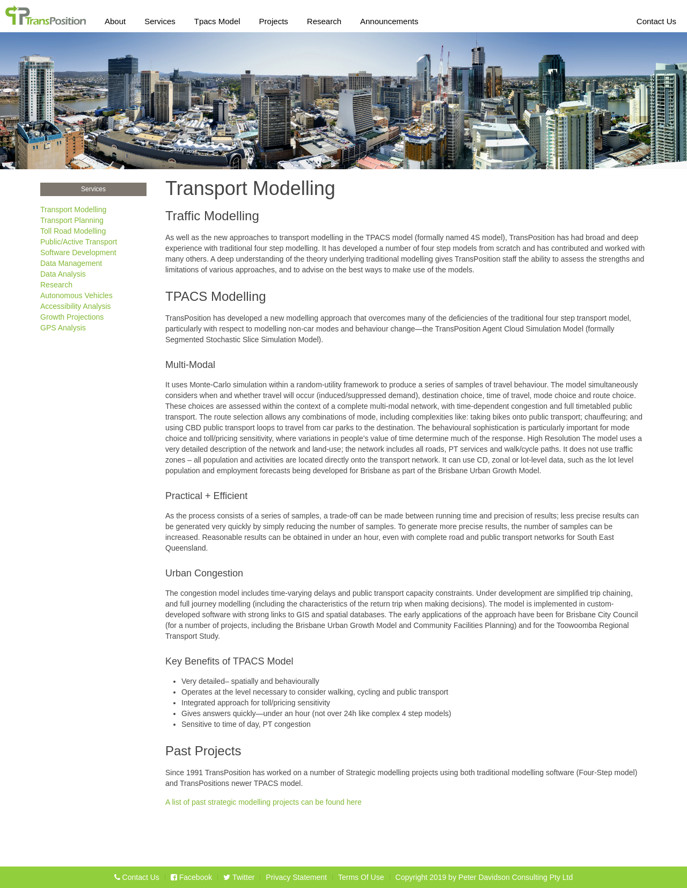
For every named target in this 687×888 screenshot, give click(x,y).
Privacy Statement (296, 877)
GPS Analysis (63, 327)
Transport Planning (72, 220)
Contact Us (656, 19)
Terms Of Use (361, 877)
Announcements (389, 19)
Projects (273, 19)
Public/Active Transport (78, 241)
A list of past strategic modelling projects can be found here (263, 802)
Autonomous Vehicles (76, 295)
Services (160, 19)
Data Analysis (63, 274)
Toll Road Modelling (73, 231)
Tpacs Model (217, 19)
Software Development (78, 252)
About (115, 19)
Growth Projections (72, 317)
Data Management (71, 263)
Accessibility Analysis (75, 306)
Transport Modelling (73, 209)
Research (324, 19)
